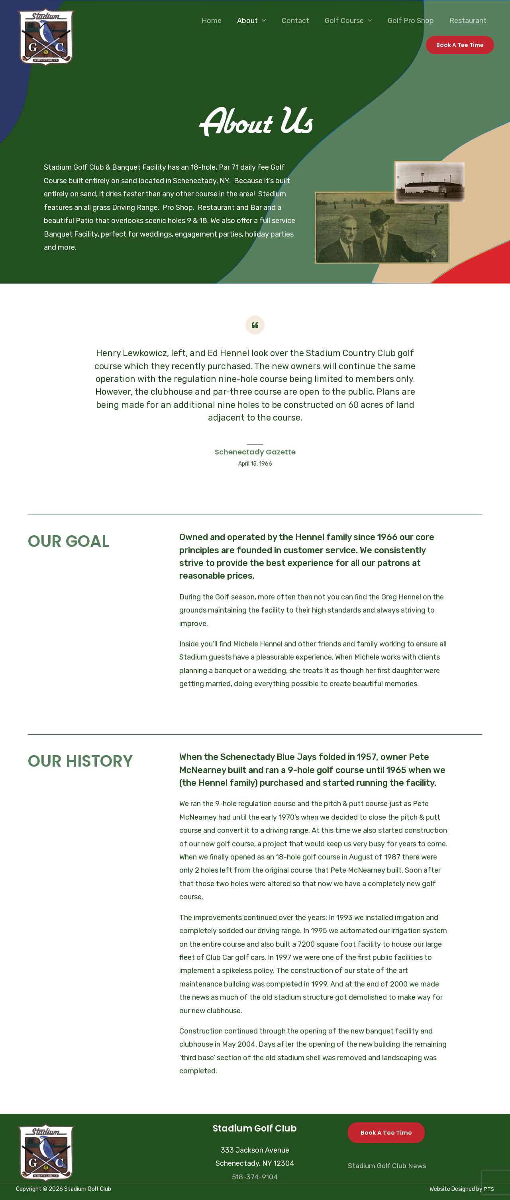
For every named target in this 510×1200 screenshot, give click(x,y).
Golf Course (347, 20)
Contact (299, 20)
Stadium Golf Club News (388, 1165)
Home (218, 20)
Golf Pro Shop (412, 20)
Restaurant (468, 20)
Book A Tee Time (387, 1132)
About (252, 20)
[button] (460, 45)
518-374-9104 (255, 1177)
